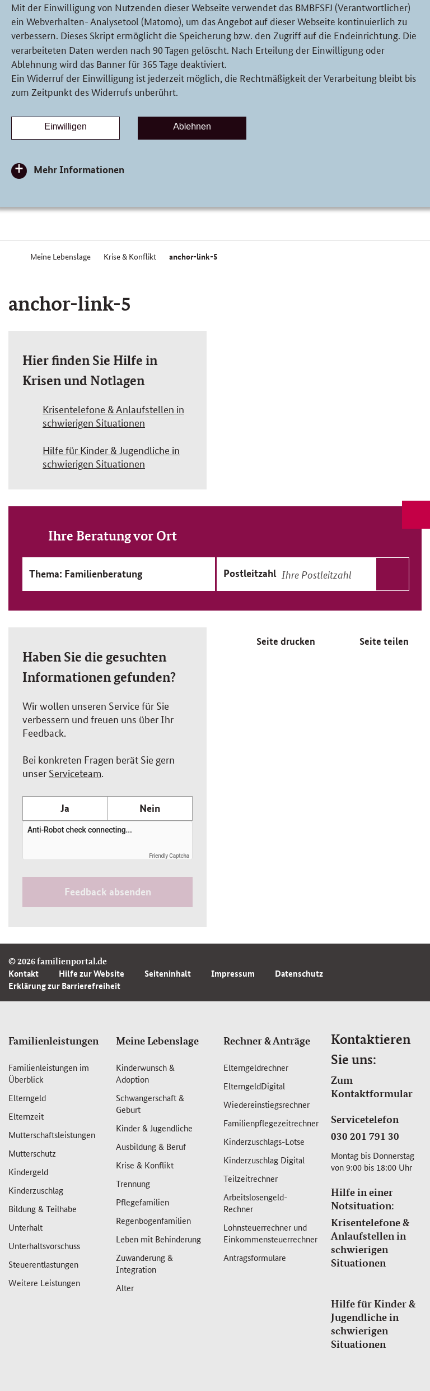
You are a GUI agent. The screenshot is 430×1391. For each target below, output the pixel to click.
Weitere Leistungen (44, 1282)
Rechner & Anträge (266, 1040)
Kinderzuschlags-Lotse (264, 1141)
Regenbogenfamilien (153, 1220)
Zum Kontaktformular (372, 1086)
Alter (125, 1287)
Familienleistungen (53, 1040)
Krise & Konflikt (145, 1165)
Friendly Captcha (169, 856)
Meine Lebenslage (157, 1040)
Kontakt (23, 973)
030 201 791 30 (365, 1136)
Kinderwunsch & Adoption (145, 1073)
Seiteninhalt (167, 973)
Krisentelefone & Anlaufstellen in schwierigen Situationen (370, 1242)
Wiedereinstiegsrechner (266, 1104)
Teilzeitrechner (250, 1178)
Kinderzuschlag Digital (264, 1160)
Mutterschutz (32, 1153)
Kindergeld (28, 1171)
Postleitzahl (249, 573)
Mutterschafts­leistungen (51, 1134)
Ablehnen (192, 126)
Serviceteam (75, 772)
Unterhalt (25, 1227)
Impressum (233, 973)
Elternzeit (26, 1116)
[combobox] (343, 574)
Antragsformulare (254, 1257)
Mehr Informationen (79, 169)
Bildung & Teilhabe (42, 1208)
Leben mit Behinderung (158, 1239)
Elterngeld (27, 1097)
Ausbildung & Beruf (151, 1146)
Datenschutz (299, 973)
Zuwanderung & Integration (144, 1263)
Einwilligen (65, 126)
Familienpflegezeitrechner (271, 1123)
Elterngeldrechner (255, 1067)
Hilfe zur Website (91, 973)
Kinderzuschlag (35, 1190)
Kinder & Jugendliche (154, 1128)
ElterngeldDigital (254, 1086)
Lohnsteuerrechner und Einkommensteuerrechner (270, 1233)
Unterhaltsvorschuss (44, 1245)
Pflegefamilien (142, 1202)
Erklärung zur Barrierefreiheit (64, 985)
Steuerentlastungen (43, 1264)
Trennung (133, 1183)
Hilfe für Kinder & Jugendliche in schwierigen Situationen (373, 1324)
